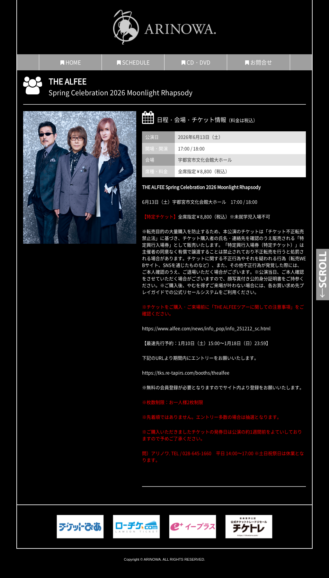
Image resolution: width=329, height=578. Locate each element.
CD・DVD (196, 62)
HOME (70, 62)
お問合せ (258, 62)
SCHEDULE (133, 62)
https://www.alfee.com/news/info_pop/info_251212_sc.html (206, 328)
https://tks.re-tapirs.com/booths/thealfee (185, 372)
